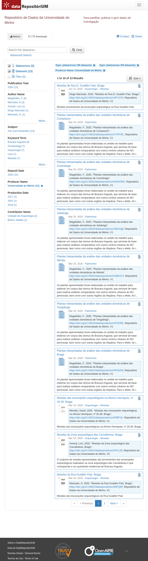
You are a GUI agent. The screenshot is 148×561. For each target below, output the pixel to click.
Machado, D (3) (16, 102)
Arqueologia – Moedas (97, 89)
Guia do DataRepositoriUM (21, 548)
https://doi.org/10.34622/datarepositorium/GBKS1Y (96, 276)
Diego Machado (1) (18, 110)
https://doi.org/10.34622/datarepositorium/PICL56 (95, 450)
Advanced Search (21, 55)
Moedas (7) (14, 158)
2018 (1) (12, 205)
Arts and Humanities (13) (21, 131)
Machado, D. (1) (16, 114)
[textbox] (37, 50)
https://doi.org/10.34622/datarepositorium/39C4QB (96, 229)
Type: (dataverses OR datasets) (75, 65)
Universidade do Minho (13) (25, 185)
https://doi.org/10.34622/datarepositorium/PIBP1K (96, 417)
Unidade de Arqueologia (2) (22, 216)
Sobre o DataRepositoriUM (21, 542)
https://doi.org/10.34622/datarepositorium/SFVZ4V (96, 97)
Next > (114, 503)
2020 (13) (13, 87)
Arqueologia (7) (16, 150)
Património (91, 122)
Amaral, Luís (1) (16, 106)
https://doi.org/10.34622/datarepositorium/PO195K (96, 323)
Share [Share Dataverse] (137, 36)
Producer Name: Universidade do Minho (80, 70)
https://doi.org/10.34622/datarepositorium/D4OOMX (97, 181)
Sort (135, 78)
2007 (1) (12, 201)
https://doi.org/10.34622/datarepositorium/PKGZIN (96, 370)
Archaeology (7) (16, 146)
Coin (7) (12, 154)
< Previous (86, 503)
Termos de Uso (15, 558)
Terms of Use (31, 558)
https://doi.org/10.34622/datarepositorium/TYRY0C (96, 134)
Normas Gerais (15, 553)
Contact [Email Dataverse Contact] (123, 36)
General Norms (32, 553)
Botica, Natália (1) (17, 220)
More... (43, 120)
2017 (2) (12, 196)
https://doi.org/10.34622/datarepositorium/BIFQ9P (96, 487)
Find (77, 49)
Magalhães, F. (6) (17, 98)
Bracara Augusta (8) (18, 142)
